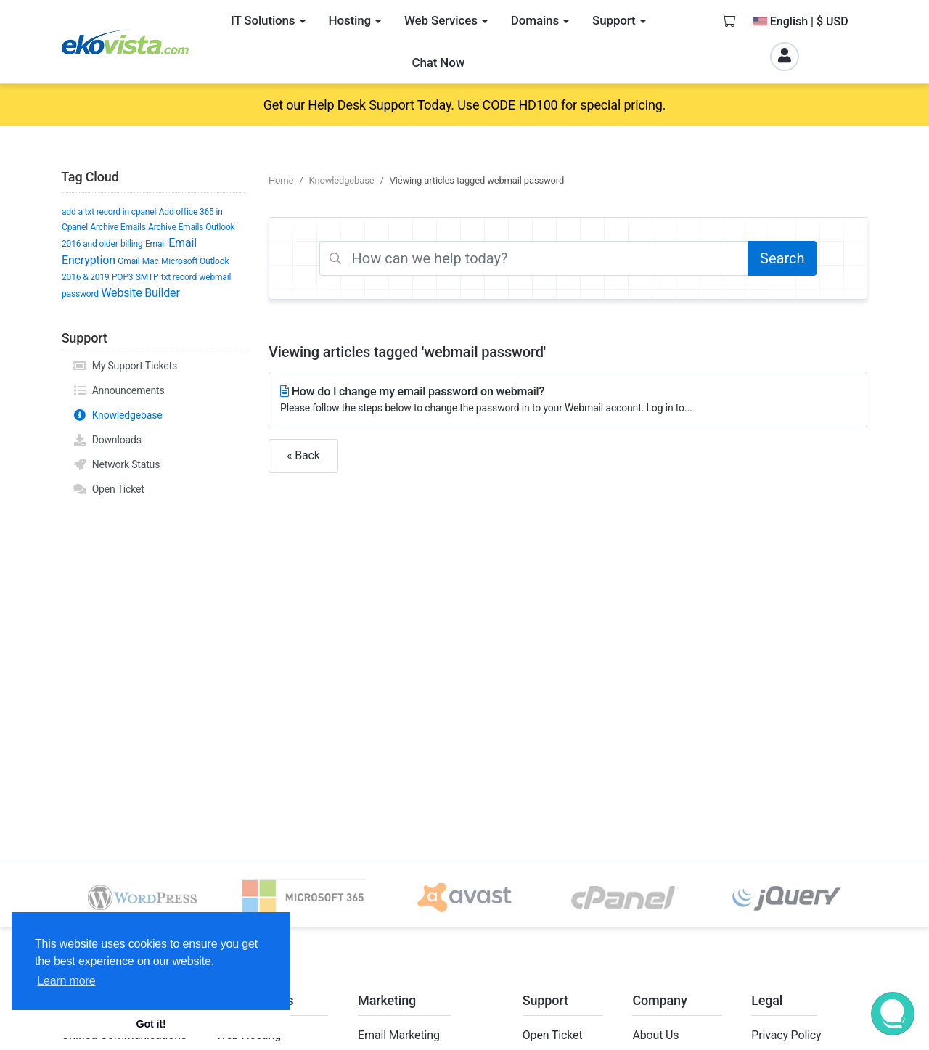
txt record (179, 277)
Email (155, 244)
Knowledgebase (118, 415)
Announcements (119, 390)
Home (281, 180)
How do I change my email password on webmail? (568, 400)
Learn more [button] (66, 981)
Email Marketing (399, 1035)
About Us (655, 1035)
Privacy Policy (786, 1035)
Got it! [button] (150, 1024)
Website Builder (140, 293)
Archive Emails (117, 227)
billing (131, 244)
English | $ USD (800, 21)
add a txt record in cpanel (109, 212)
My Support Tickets (125, 365)
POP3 (123, 277)
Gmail (128, 261)
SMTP (147, 277)
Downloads (107, 439)
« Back (303, 455)
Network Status (116, 464)
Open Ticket (108, 489)
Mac (150, 261)
